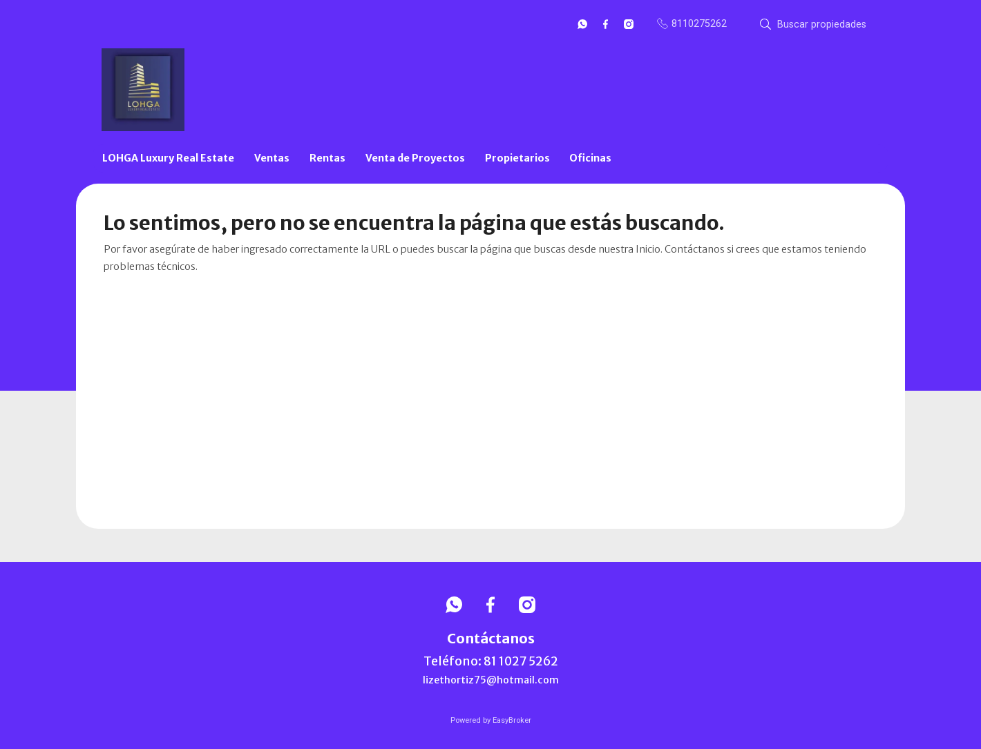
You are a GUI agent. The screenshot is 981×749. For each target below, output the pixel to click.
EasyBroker (512, 720)
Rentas (327, 158)
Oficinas (590, 158)
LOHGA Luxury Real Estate (168, 158)
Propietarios (517, 158)
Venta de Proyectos (415, 158)
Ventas (271, 158)
